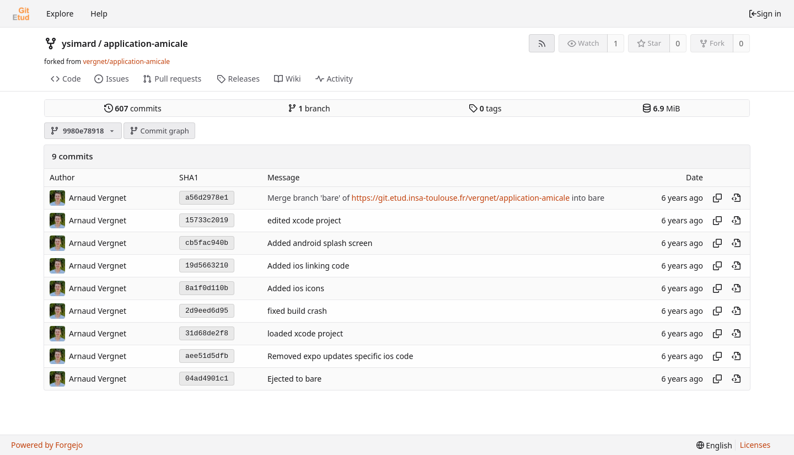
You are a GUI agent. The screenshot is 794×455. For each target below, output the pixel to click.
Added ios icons (295, 288)
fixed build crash (297, 311)
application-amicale (146, 43)
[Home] (21, 14)
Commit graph (159, 131)
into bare (587, 197)
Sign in (764, 13)
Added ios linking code (308, 265)
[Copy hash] (717, 198)
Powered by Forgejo (47, 445)
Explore (59, 13)
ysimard (79, 43)
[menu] (714, 445)
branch (309, 108)
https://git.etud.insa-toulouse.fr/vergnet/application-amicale (461, 197)
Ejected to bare (294, 378)
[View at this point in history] (736, 198)
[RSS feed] (542, 43)
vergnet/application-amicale (126, 61)
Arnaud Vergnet (97, 197)
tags (485, 108)
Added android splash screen (319, 243)
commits (133, 108)
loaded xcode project (305, 333)
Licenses (755, 445)
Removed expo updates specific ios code (340, 356)
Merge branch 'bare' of (309, 197)
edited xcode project (304, 220)
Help (99, 13)
